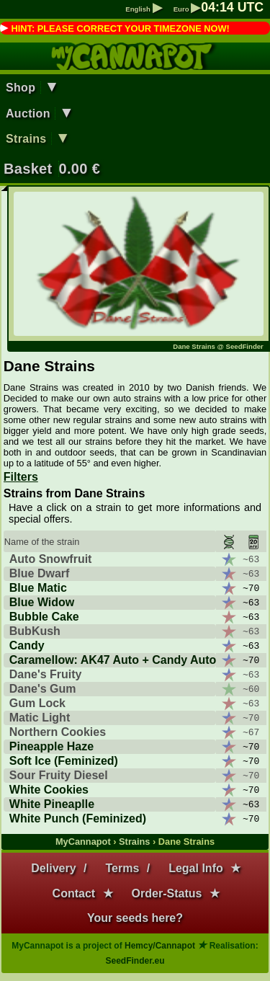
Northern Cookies (57, 732)
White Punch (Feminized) (77, 818)
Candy (27, 645)
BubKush (34, 631)
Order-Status (167, 893)
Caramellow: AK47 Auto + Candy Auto (113, 660)
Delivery (53, 868)
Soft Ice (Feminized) (63, 761)
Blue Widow (42, 602)
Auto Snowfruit (50, 559)
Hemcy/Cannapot (160, 946)
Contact (74, 893)
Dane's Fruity (45, 674)
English (143, 9)
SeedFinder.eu (134, 961)
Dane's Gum (42, 689)
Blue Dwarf (39, 573)
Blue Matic (38, 588)
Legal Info (195, 868)
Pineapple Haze (51, 746)
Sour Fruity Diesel (58, 775)
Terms (122, 868)
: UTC (232, 7)
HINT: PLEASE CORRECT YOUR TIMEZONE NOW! (120, 28)
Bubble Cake (44, 617)
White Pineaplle (51, 804)
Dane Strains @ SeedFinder (218, 346)
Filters (21, 477)
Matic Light (39, 717)
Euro (187, 9)
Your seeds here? (135, 918)
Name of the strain (42, 541)
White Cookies (49, 790)
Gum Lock (37, 703)
